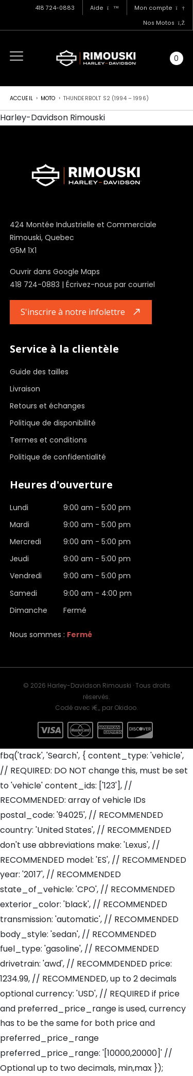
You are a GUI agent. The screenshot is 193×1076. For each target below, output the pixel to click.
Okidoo (125, 707)
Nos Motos (164, 23)
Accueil (21, 98)
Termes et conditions (48, 440)
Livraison (25, 389)
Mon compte (159, 8)
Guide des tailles (39, 372)
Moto (48, 98)
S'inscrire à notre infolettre (73, 312)
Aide (104, 8)
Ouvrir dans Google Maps (55, 271)
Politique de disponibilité (53, 423)
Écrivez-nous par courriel (110, 284)
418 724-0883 (55, 8)
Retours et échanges (47, 406)
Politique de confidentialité (58, 457)
